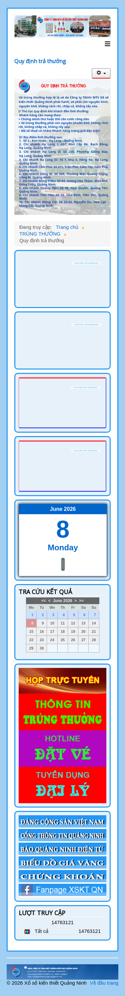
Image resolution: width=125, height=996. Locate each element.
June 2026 (62, 600)
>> (81, 600)
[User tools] (101, 73)
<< (43, 600)
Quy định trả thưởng (40, 61)
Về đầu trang (104, 983)
